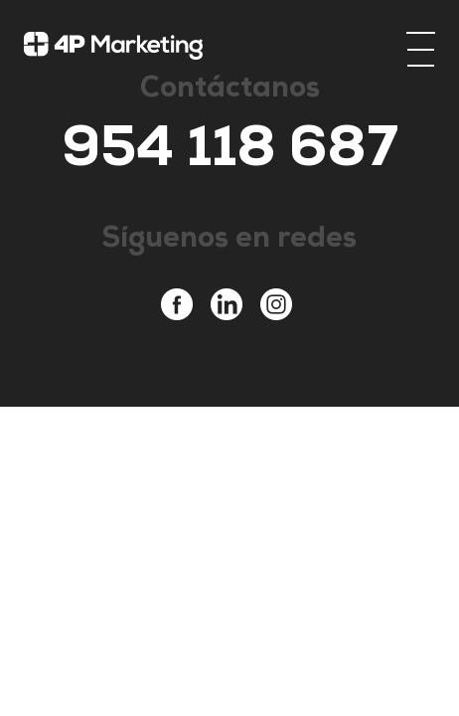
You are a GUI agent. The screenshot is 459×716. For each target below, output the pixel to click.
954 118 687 (230, 154)
